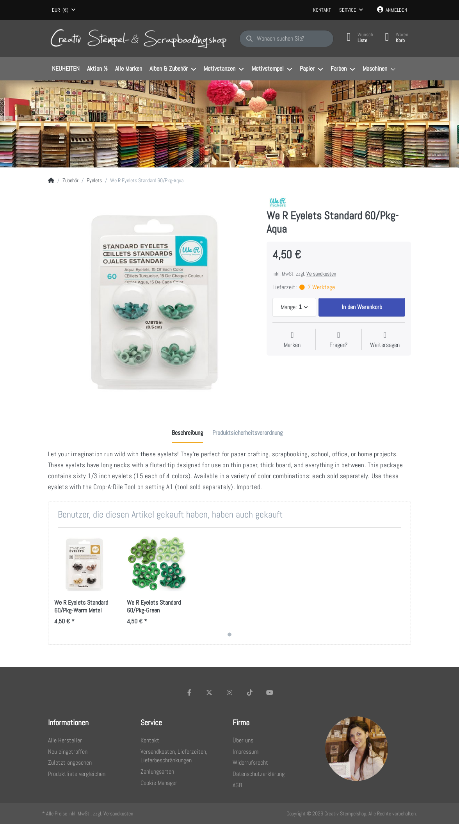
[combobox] (63, 10)
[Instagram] (229, 692)
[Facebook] (189, 692)
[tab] (187, 433)
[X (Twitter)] (209, 692)
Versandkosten (321, 273)
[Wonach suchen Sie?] (286, 38)
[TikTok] (249, 692)
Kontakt (322, 10)
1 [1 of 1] (229, 635)
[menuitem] (65, 69)
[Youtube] (269, 692)
